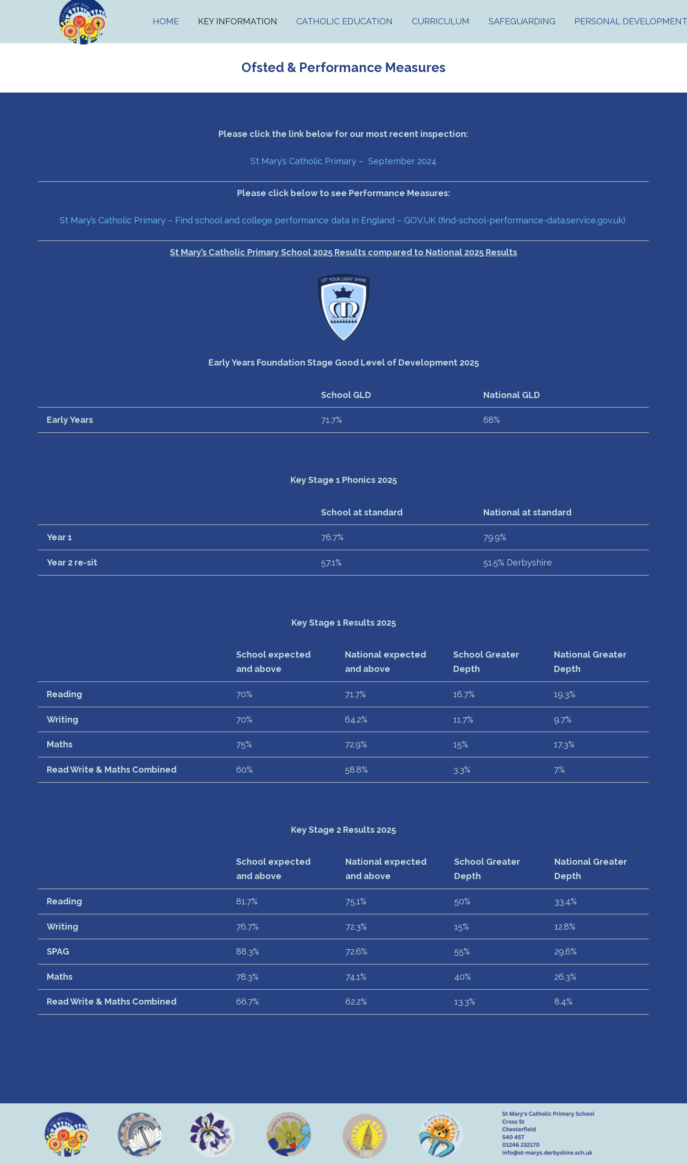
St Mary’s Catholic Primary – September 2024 (343, 161)
